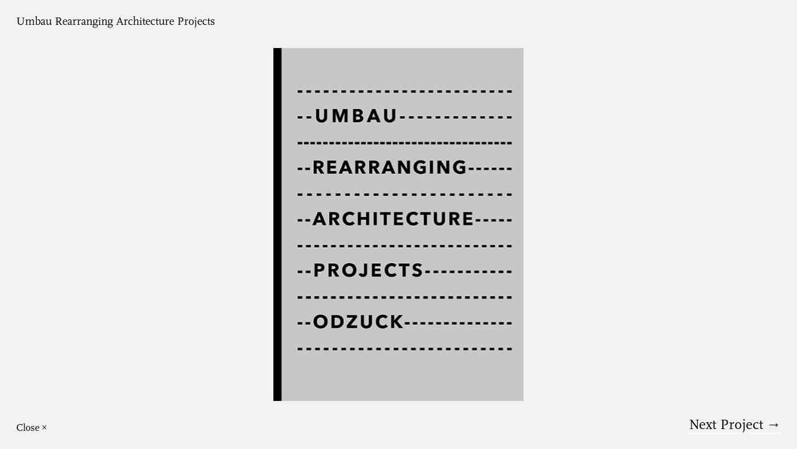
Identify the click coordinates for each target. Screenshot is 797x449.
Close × (31, 427)
